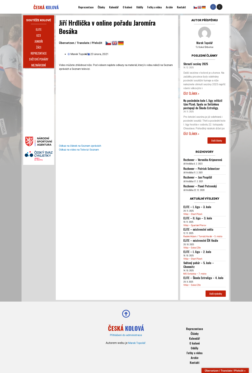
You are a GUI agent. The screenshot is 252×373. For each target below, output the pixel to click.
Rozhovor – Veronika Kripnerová (202, 160)
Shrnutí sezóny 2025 (195, 64)
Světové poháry (38, 59)
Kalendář (114, 7)
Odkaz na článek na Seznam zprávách (80, 145)
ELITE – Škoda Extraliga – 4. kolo (203, 278)
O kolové (127, 7)
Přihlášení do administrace (126, 334)
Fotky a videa (154, 7)
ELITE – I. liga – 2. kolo (197, 252)
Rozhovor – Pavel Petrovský (200, 186)
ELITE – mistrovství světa (198, 229)
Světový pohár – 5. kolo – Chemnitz (198, 265)
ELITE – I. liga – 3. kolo (197, 207)
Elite (38, 29)
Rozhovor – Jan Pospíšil (197, 177)
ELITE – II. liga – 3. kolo (197, 218)
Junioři (38, 41)
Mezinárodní (38, 65)
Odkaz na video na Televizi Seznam (79, 149)
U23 (38, 35)
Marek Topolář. (137, 342)
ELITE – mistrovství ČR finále (200, 240)
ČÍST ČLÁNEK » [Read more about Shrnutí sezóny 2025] (191, 93)
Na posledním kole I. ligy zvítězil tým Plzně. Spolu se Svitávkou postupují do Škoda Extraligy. (202, 104)
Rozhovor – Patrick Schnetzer (201, 168)
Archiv (169, 7)
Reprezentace (86, 7)
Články (101, 7)
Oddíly (139, 7)
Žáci (38, 47)
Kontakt (181, 7)
